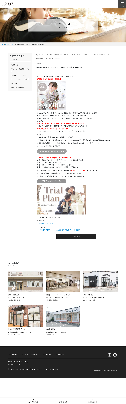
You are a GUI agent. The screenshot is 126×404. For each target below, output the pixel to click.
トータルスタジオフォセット (19, 369)
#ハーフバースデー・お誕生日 (102, 55)
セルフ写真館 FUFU (52, 369)
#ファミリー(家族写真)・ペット (57, 55)
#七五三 (86, 55)
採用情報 (61, 354)
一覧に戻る (76, 237)
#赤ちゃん (39, 58)
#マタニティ (76, 55)
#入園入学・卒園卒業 (53, 58)
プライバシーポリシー (31, 354)
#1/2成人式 (39, 55)
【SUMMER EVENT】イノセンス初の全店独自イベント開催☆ (58, 230)
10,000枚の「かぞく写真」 (46, 223)
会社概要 (14, 354)
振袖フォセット (37, 369)
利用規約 (48, 354)
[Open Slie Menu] (122, 4)
